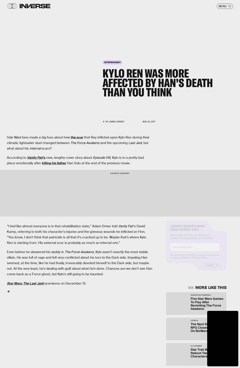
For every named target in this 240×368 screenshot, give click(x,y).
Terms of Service (182, 260)
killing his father (54, 163)
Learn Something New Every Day (187, 230)
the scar (77, 137)
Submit (210, 268)
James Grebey (116, 121)
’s (36, 157)
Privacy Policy (201, 260)
